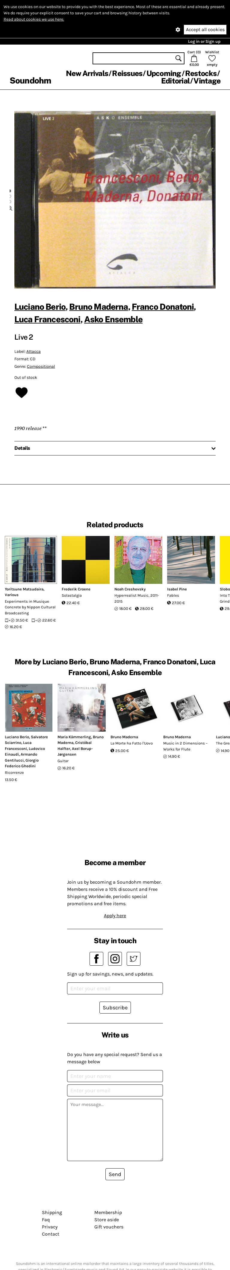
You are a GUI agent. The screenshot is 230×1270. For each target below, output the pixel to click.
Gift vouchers (108, 1227)
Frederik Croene (76, 589)
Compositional (41, 366)
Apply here (115, 915)
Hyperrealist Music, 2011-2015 (136, 598)
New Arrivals (87, 73)
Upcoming (163, 73)
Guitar (63, 761)
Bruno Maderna (98, 307)
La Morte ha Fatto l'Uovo (132, 743)
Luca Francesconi (47, 319)
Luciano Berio (40, 307)
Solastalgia (72, 595)
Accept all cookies (205, 29)
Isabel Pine (177, 589)
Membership (108, 1212)
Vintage (206, 80)
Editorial (175, 80)
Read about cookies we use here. (34, 19)
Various (12, 595)
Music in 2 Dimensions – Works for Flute (185, 746)
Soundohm (30, 80)
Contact (50, 1234)
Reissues (127, 73)
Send (115, 1174)
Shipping (52, 1212)
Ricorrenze (14, 772)
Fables (173, 595)
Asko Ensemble (113, 319)
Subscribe (115, 1007)
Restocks (201, 73)
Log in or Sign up (204, 41)
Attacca (33, 351)
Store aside (106, 1219)
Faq (46, 1219)
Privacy (50, 1227)
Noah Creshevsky (130, 589)
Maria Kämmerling (74, 737)
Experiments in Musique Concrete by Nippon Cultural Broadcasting (30, 607)
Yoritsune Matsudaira (24, 589)
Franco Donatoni (163, 307)
